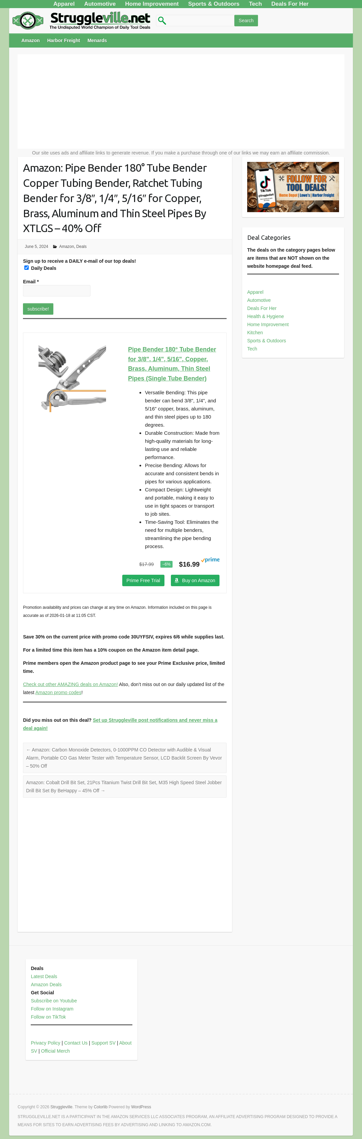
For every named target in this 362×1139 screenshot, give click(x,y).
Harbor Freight (63, 40)
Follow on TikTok (48, 1017)
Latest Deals (44, 976)
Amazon (30, 40)
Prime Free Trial (143, 580)
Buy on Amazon (198, 580)
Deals (81, 246)
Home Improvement (268, 324)
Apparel (255, 292)
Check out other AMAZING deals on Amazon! (70, 684)
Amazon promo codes (58, 692)
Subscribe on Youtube (54, 1000)
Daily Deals (40, 268)
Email (31, 281)
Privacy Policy (45, 1043)
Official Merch (55, 1051)
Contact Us (75, 1043)
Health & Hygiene (265, 316)
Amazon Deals (46, 984)
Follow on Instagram (52, 1009)
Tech (252, 348)
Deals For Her (262, 308)
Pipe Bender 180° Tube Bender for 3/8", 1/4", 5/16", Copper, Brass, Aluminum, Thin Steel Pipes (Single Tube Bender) (172, 364)
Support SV (104, 1043)
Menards (97, 40)
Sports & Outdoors (266, 340)
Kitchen (255, 332)
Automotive (259, 300)
